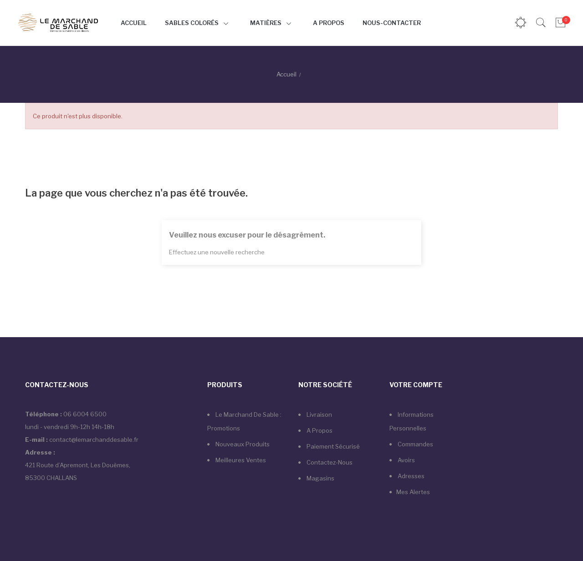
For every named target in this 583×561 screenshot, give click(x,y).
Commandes (414, 444)
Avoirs (405, 460)
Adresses (410, 476)
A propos (318, 430)
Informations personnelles (411, 421)
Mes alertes (413, 491)
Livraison (318, 414)
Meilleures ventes (240, 460)
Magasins (319, 478)
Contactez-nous (329, 462)
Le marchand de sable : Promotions (244, 421)
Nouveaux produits (242, 444)
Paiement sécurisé (332, 446)
